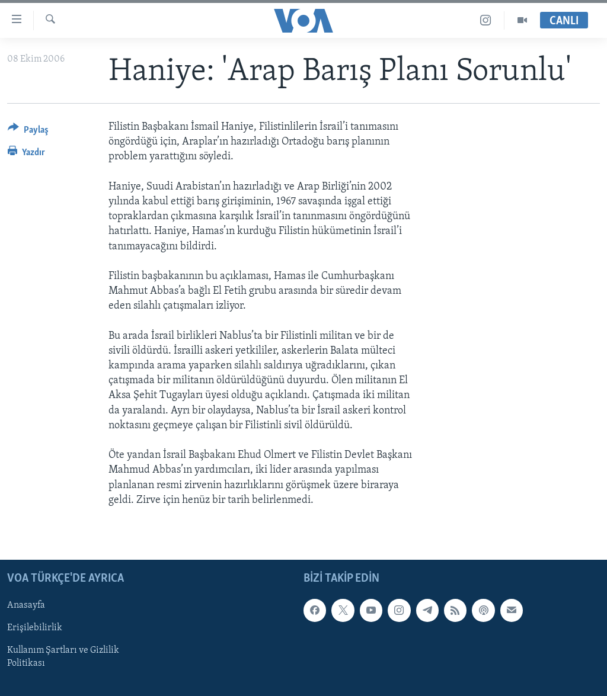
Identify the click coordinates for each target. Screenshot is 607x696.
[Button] (28, 132)
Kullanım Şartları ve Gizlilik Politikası (63, 657)
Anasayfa (26, 605)
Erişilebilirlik (34, 628)
